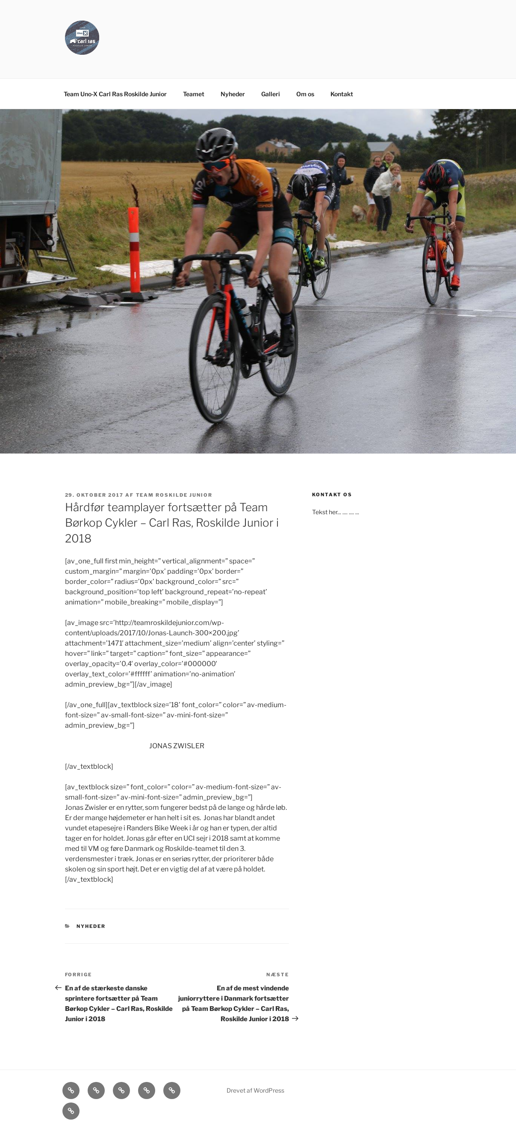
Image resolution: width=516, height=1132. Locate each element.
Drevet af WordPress (255, 1090)
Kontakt (341, 94)
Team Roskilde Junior (174, 495)
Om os (305, 94)
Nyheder (233, 94)
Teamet (193, 94)
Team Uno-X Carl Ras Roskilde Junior (115, 94)
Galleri (270, 94)
